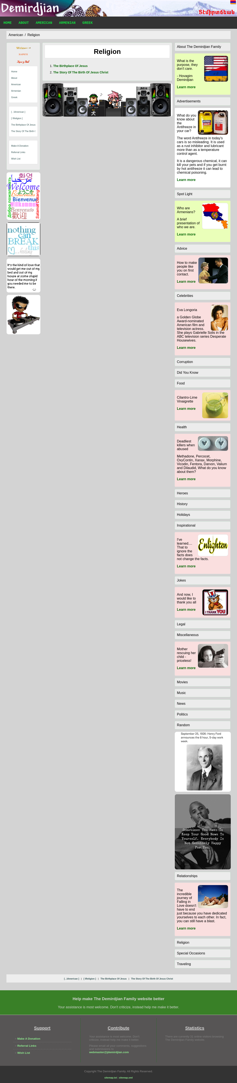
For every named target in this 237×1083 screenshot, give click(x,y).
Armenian (67, 23)
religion (33, 35)
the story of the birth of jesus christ (30, 131)
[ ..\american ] (18, 112)
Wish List (15, 158)
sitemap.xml (126, 1077)
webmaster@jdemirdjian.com (109, 1052)
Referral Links (18, 152)
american (16, 35)
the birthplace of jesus (23, 124)
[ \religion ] (17, 118)
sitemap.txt (110, 1077)
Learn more (186, 87)
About (23, 23)
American (44, 23)
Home (7, 23)
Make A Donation (20, 145)
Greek (87, 23)
